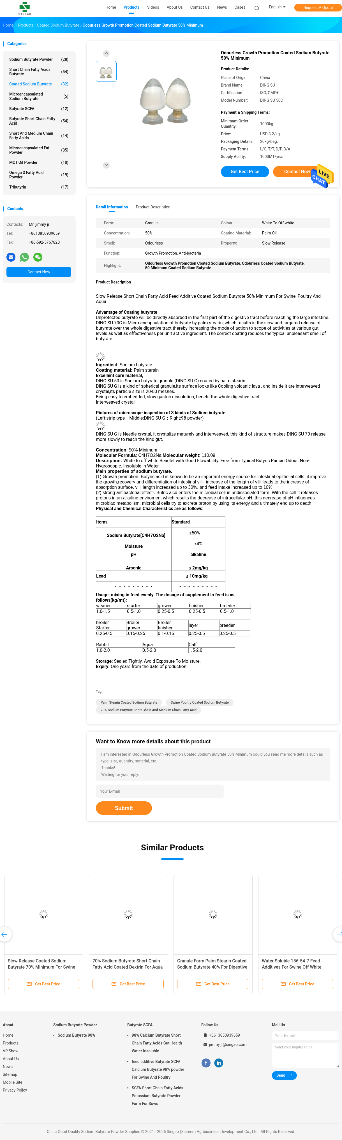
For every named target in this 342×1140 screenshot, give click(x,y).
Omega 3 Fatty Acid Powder (38, 174)
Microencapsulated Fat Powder (38, 150)
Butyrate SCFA (38, 108)
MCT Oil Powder (38, 162)
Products (11, 1043)
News (8, 1066)
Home (8, 1035)
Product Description (153, 207)
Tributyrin (38, 187)
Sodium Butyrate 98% (76, 1035)
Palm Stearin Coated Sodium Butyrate (129, 702)
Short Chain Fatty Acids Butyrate (38, 71)
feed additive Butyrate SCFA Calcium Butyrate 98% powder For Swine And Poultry (158, 1069)
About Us (11, 1059)
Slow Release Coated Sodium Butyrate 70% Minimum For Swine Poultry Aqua (41, 967)
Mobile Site (12, 1082)
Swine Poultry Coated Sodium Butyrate (200, 702)
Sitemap (10, 1074)
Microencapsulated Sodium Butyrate (38, 96)
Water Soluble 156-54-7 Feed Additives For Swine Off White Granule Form (291, 967)
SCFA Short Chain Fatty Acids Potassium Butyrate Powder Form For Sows (157, 1096)
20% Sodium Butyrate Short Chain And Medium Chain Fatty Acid (149, 710)
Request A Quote (318, 7)
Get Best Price (245, 171)
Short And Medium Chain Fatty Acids (38, 135)
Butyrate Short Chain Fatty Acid (38, 121)
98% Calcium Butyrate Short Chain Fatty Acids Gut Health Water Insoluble (157, 1043)
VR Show (11, 1051)
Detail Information (112, 207)
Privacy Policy (15, 1090)
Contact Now (38, 272)
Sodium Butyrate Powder (38, 59)
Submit (124, 808)
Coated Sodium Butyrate (38, 84)
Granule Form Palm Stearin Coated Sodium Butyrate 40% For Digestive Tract (212, 967)
